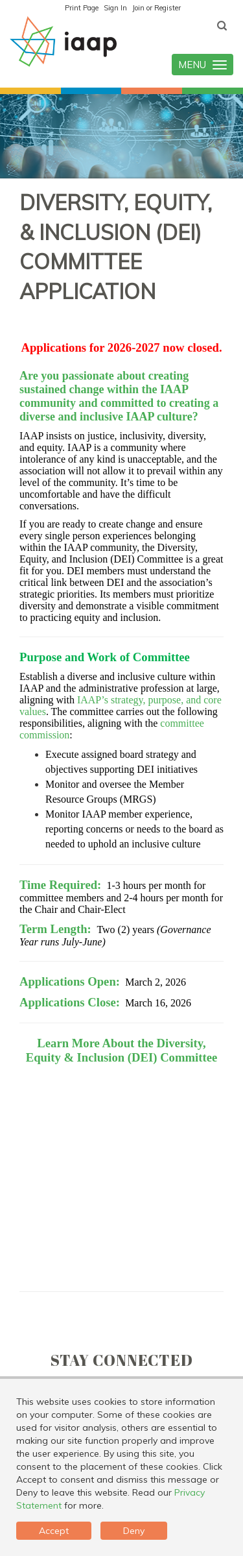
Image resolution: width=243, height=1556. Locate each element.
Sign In (115, 7)
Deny (134, 1531)
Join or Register (156, 7)
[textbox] (221, 26)
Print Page (81, 7)
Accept (54, 1531)
